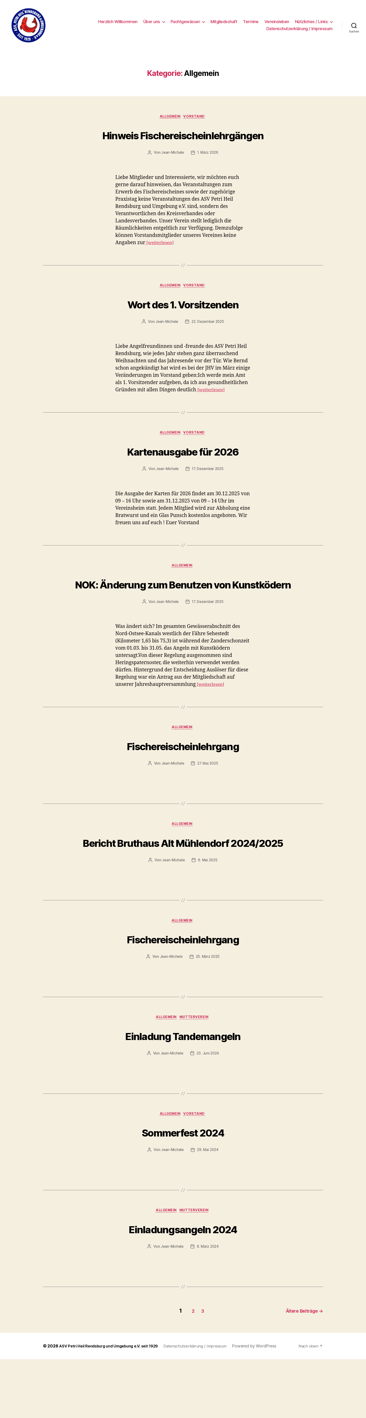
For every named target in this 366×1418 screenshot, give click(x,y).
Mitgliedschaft (224, 21)
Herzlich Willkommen (117, 21)
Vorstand (196, 117)
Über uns (151, 21)
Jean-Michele (172, 170)
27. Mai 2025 (208, 802)
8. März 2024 (208, 1307)
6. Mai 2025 (208, 916)
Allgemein (170, 117)
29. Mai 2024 (208, 1209)
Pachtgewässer (185, 21)
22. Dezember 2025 (208, 340)
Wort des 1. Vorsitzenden (183, 322)
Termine (251, 21)
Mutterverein (196, 1075)
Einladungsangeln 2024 (183, 1288)
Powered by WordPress (267, 1404)
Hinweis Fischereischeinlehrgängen (183, 143)
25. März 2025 (208, 1014)
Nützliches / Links (311, 21)
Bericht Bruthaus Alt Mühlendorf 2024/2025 (183, 889)
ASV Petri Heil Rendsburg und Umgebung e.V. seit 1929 (114, 1404)
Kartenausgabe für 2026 (183, 470)
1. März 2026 (208, 170)
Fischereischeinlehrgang (183, 784)
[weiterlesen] (161, 260)
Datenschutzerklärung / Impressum (299, 28)
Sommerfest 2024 (183, 1191)
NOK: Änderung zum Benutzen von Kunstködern (183, 612)
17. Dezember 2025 (208, 488)
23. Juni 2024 (208, 1112)
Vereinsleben (276, 21)
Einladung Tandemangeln (183, 1093)
